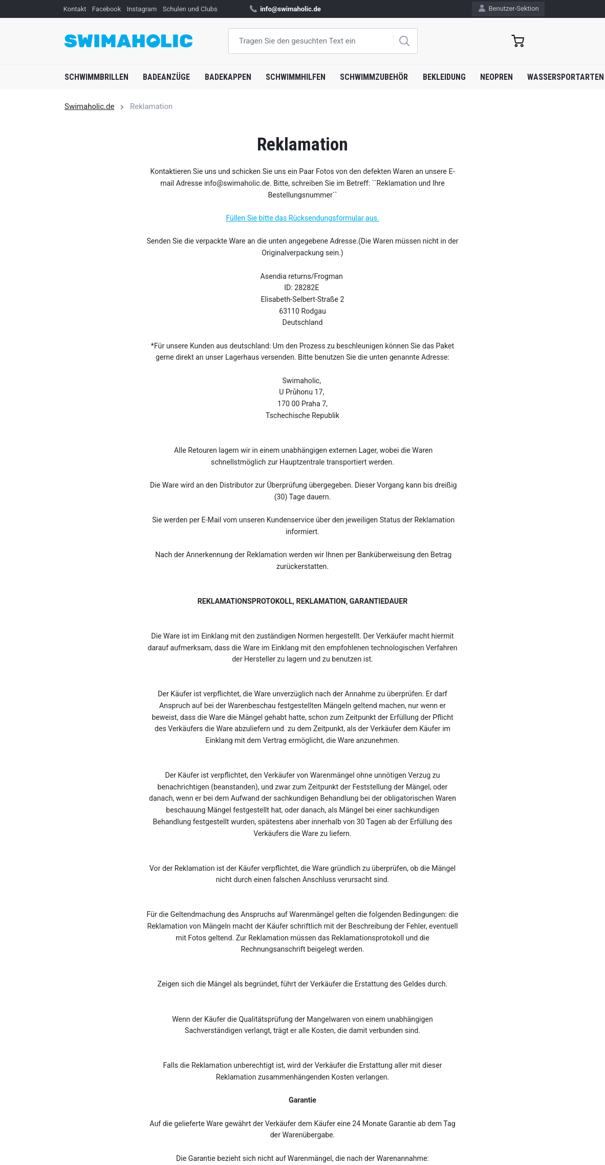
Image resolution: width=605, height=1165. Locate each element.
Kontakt (75, 9)
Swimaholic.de (89, 106)
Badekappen (228, 77)
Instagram (142, 9)
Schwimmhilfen (296, 77)
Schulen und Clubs (190, 9)
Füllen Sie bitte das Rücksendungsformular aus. (302, 218)
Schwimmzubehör (374, 77)
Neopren (496, 77)
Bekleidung (444, 77)
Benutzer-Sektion (508, 8)
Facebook (106, 9)
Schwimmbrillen (96, 77)
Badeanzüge (166, 77)
